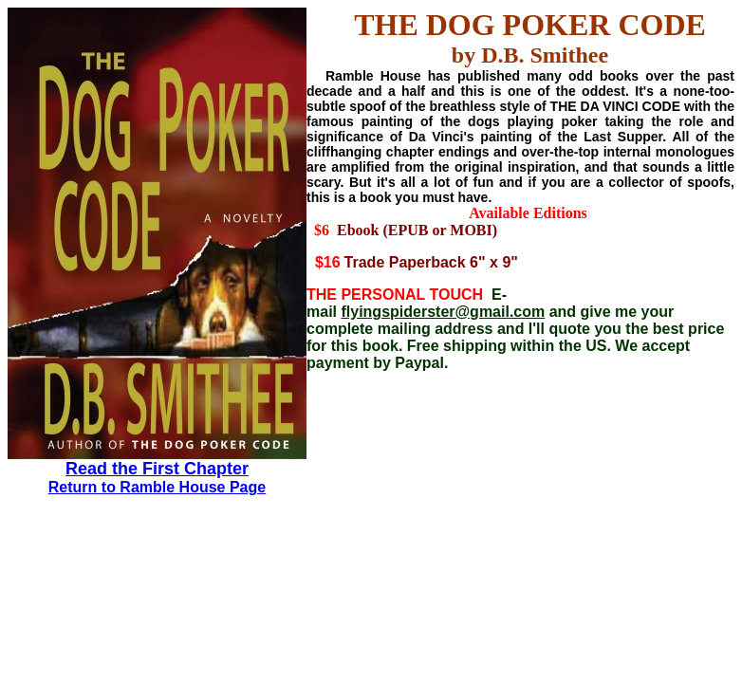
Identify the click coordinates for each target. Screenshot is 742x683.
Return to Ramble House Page (157, 487)
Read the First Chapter (157, 468)
